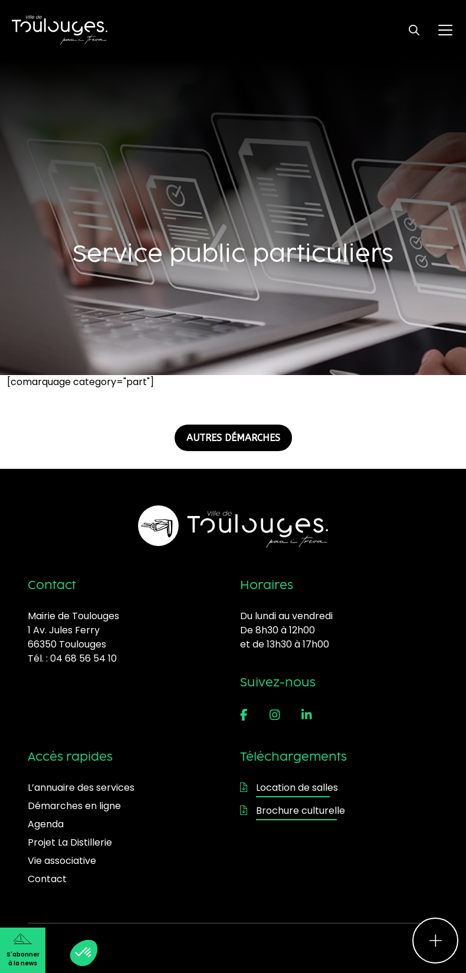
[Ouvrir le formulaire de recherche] (414, 30)
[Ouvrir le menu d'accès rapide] (435, 941)
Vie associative (62, 860)
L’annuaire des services (81, 787)
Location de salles (289, 787)
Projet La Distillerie (70, 842)
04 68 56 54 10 (83, 658)
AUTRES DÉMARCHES (233, 437)
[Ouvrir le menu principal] (445, 30)
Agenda (46, 824)
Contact (47, 879)
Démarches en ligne (74, 806)
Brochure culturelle (292, 810)
